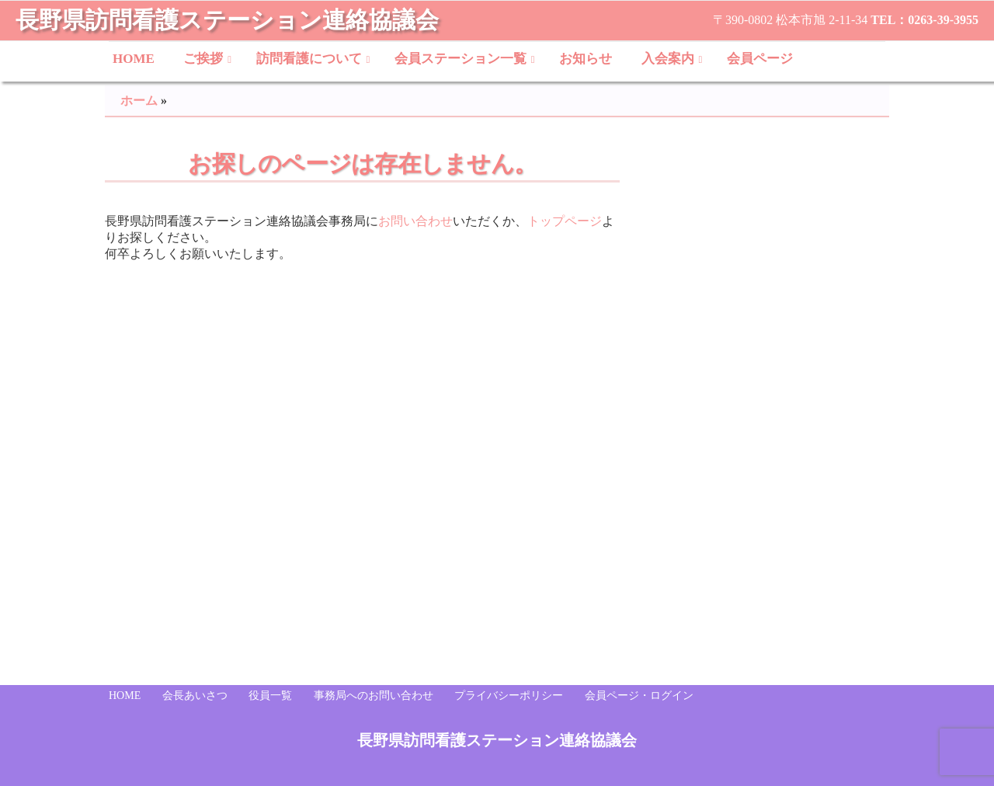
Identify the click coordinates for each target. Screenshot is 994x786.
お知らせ (585, 58)
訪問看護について (309, 58)
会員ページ (760, 58)
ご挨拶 (203, 58)
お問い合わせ (415, 221)
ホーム (139, 100)
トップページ (564, 221)
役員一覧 (270, 695)
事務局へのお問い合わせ (373, 695)
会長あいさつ (195, 695)
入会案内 (667, 58)
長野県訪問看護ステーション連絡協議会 (227, 20)
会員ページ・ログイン (639, 695)
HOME (134, 58)
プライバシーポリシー (508, 695)
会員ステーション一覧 (460, 58)
